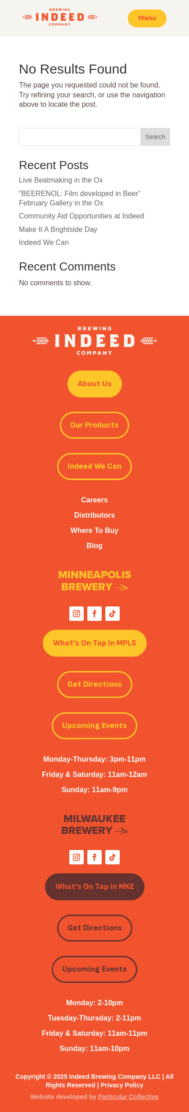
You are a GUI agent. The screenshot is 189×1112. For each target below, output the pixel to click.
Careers (94, 500)
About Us (95, 383)
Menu (147, 18)
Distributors (94, 515)
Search (155, 136)
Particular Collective (128, 1096)
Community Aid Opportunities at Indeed (81, 216)
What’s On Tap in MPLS (94, 643)
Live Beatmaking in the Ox (61, 180)
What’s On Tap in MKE (94, 886)
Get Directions (95, 684)
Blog (94, 545)
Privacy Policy (122, 1085)
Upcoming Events (94, 725)
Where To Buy (94, 530)
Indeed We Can (44, 242)
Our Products (94, 425)
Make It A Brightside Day (58, 229)
